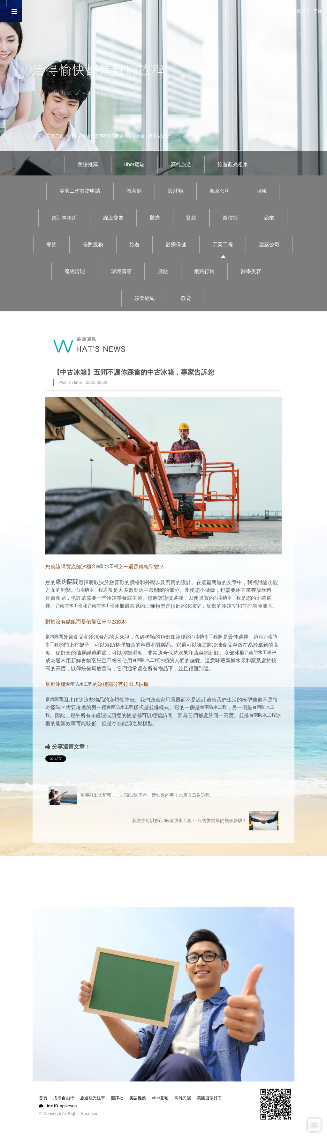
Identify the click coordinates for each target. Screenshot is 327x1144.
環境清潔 (121, 271)
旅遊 (134, 244)
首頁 (37, 136)
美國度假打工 (209, 1098)
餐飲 (51, 244)
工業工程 (55, 136)
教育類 (134, 191)
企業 (269, 217)
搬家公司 (219, 191)
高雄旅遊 (181, 164)
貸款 (191, 217)
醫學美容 (251, 271)
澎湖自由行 (63, 1098)
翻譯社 (117, 1098)
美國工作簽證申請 (79, 191)
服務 (261, 191)
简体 (317, 10)
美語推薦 (88, 164)
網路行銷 (204, 271)
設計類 (175, 191)
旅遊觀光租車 (232, 164)
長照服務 (93, 244)
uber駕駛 (134, 164)
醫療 (155, 217)
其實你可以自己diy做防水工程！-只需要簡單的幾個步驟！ (205, 820)
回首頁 (298, 10)
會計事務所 (64, 217)
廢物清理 (75, 271)
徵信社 (230, 217)
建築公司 (269, 244)
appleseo (68, 1105)
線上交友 (113, 217)
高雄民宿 (182, 1098)
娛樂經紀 (144, 298)
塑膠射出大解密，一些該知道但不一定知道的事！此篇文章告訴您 (129, 795)
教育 (186, 298)
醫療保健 (176, 244)
